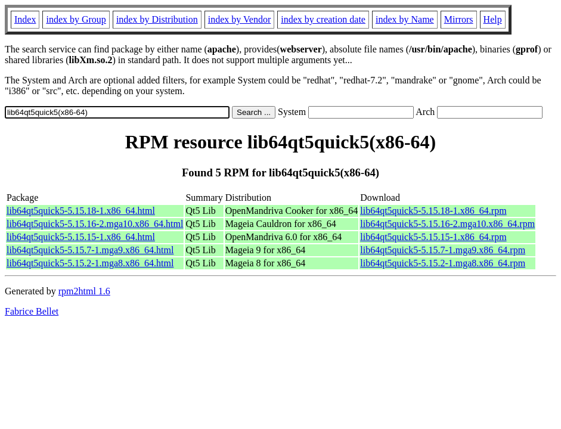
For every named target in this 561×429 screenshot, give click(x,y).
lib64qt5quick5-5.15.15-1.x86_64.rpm (433, 237)
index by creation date (323, 19)
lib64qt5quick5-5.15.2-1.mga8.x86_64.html (90, 263)
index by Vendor (239, 19)
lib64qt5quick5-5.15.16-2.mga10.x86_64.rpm (447, 224)
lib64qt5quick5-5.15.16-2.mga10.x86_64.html (95, 224)
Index (25, 19)
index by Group (76, 19)
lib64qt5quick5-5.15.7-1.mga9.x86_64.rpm (442, 250)
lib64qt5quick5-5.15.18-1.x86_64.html (81, 211)
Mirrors (458, 19)
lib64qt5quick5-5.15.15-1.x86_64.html (81, 237)
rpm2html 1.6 (84, 291)
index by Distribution (157, 19)
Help (492, 19)
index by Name (405, 19)
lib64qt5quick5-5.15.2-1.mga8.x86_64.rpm (442, 263)
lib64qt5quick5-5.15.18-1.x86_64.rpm (433, 211)
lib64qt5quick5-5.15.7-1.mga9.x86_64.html (90, 250)
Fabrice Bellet (31, 311)
